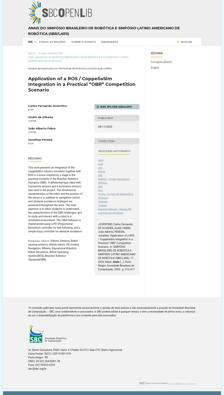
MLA (100, 190)
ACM (100, 164)
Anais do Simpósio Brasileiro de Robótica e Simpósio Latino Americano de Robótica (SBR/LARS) (104, 31)
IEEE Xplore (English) (115, 106)
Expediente (109, 41)
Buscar (186, 41)
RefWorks (103, 201)
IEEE (100, 186)
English (155, 67)
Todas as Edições (52, 41)
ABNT (101, 160)
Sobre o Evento (83, 41)
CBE (100, 175)
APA (100, 168)
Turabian (102, 205)
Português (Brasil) (161, 61)
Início (32, 53)
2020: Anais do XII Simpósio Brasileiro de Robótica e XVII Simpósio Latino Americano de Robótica (78, 59)
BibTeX (101, 171)
